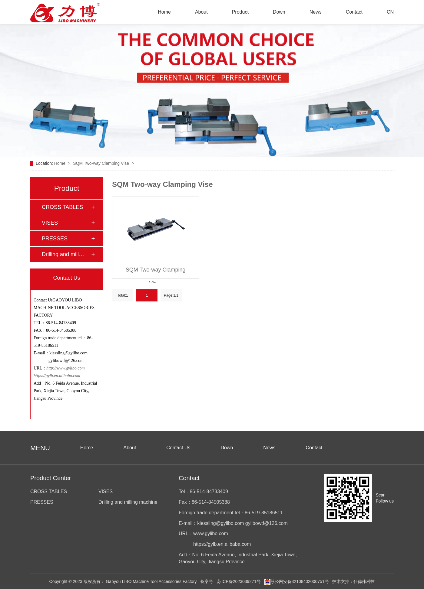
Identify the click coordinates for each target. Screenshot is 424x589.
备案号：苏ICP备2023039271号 (230, 581)
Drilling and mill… (63, 254)
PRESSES (55, 239)
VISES (50, 223)
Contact (354, 12)
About (201, 12)
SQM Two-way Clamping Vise (101, 163)
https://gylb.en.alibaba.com (57, 375)
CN (390, 12)
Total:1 (122, 295)
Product (240, 12)
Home (164, 12)
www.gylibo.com (210, 533)
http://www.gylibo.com (66, 368)
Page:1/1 (171, 295)
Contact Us (178, 447)
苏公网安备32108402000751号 (296, 581)
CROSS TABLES (62, 207)
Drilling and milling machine (127, 502)
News (316, 12)
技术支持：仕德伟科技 (353, 581)
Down (279, 12)
